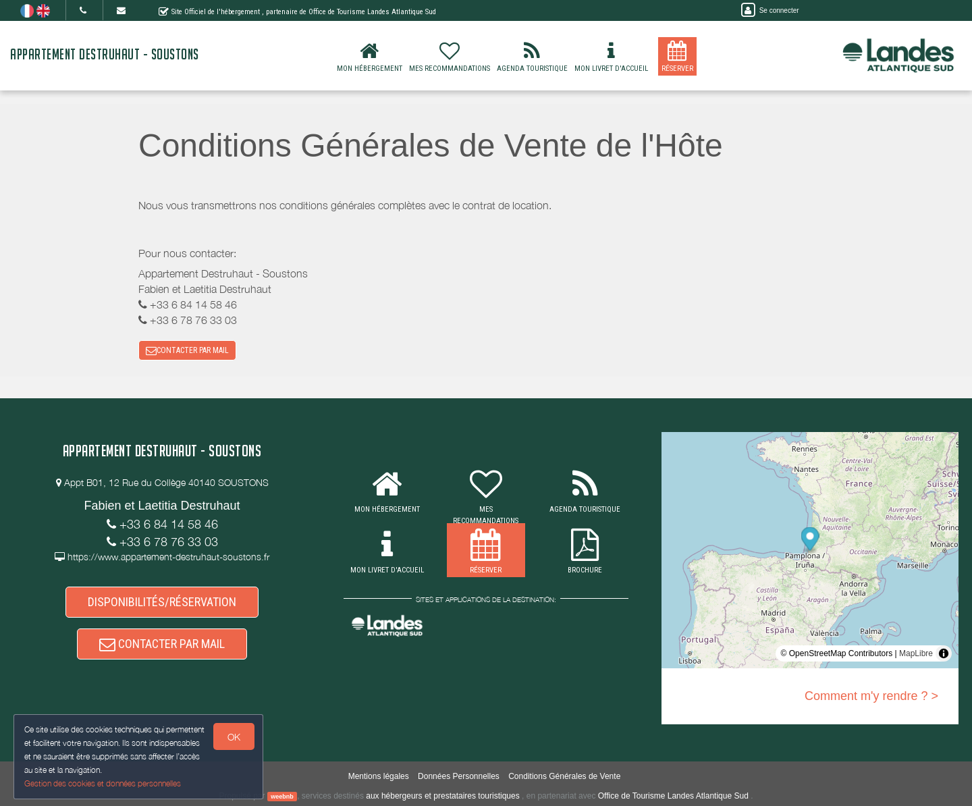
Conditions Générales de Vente (564, 776)
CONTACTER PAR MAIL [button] (187, 350)
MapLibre (916, 653)
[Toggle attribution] (944, 653)
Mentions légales (378, 776)
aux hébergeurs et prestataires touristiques (442, 796)
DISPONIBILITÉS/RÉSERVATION (162, 602)
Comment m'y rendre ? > (871, 696)
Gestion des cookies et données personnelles (102, 783)
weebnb (282, 796)
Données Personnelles (459, 776)
